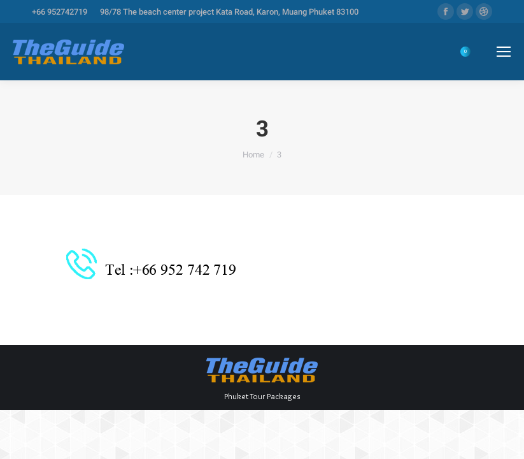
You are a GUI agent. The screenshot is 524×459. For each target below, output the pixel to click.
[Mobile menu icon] (503, 51)
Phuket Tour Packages (262, 396)
